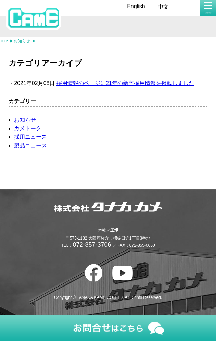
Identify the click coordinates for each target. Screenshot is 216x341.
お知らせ (25, 120)
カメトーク (27, 128)
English (136, 6)
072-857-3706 (92, 244)
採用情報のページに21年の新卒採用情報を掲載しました (125, 83)
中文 (163, 7)
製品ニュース (30, 145)
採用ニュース (30, 137)
